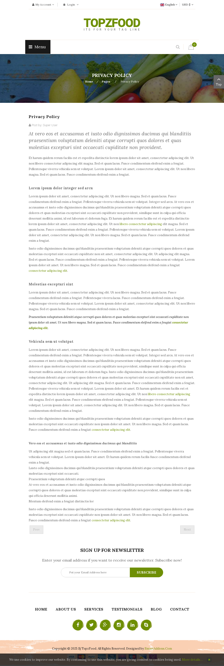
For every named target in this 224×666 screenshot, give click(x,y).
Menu (38, 46)
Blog (156, 609)
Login (71, 4)
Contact (179, 609)
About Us (66, 609)
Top (219, 81)
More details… (192, 660)
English (168, 4)
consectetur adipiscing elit (48, 271)
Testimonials (127, 609)
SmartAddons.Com (158, 649)
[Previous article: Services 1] (36, 529)
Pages (106, 81)
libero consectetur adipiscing (141, 224)
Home (89, 81)
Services (93, 609)
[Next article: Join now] (187, 529)
